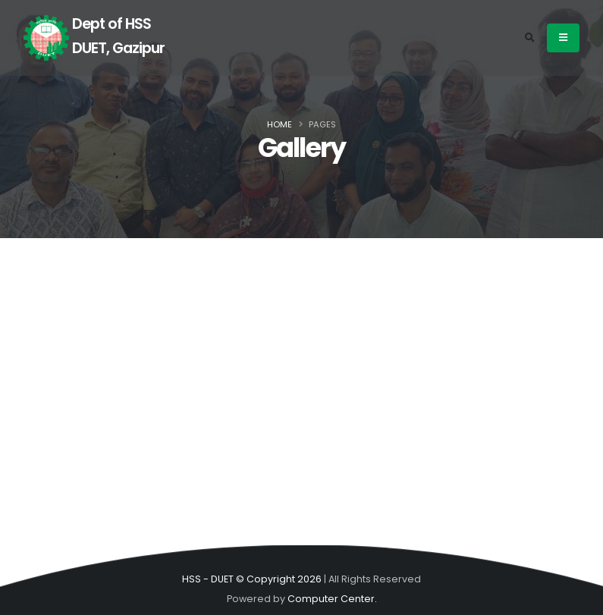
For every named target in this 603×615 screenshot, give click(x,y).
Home (279, 124)
